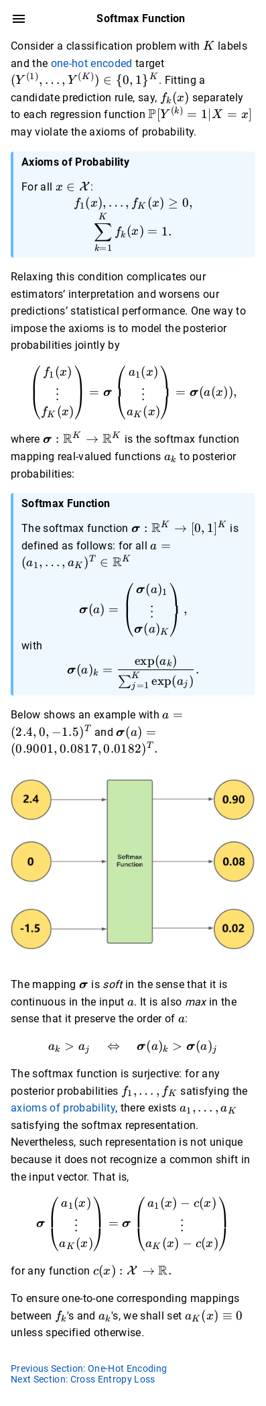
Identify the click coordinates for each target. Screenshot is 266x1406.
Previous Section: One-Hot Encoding (89, 1368)
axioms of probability (63, 1107)
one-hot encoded (92, 63)
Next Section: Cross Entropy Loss (83, 1379)
